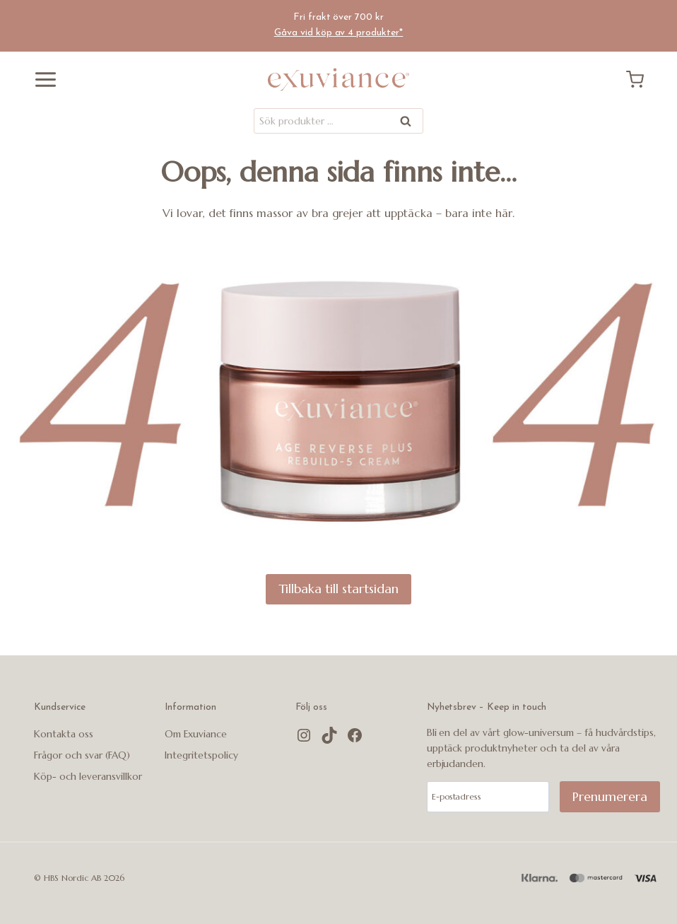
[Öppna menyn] (40, 79)
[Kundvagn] (640, 79)
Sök (406, 123)
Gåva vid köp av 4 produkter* (339, 33)
